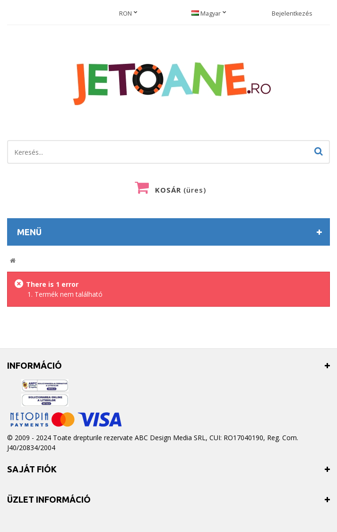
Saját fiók (32, 469)
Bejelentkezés (292, 13)
